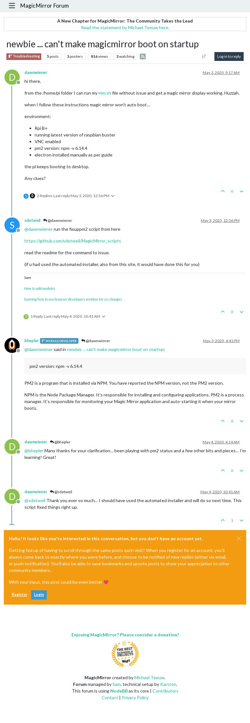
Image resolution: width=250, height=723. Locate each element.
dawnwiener (35, 72)
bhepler (31, 340)
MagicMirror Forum (44, 5)
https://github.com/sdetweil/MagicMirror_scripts (72, 240)
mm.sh (104, 93)
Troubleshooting (24, 56)
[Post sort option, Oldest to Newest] (204, 56)
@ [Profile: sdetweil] (34, 500)
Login (39, 594)
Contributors (165, 690)
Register (19, 594)
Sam (116, 684)
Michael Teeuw (149, 677)
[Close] (239, 538)
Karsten (168, 684)
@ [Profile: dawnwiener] (38, 229)
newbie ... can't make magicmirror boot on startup (115, 349)
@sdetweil (61, 491)
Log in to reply (229, 56)
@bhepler (60, 442)
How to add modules (39, 288)
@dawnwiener (57, 220)
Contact (110, 697)
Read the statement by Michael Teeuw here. (125, 27)
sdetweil (32, 220)
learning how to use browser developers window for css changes (73, 299)
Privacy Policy (135, 697)
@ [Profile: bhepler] (34, 450)
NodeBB (119, 690)
